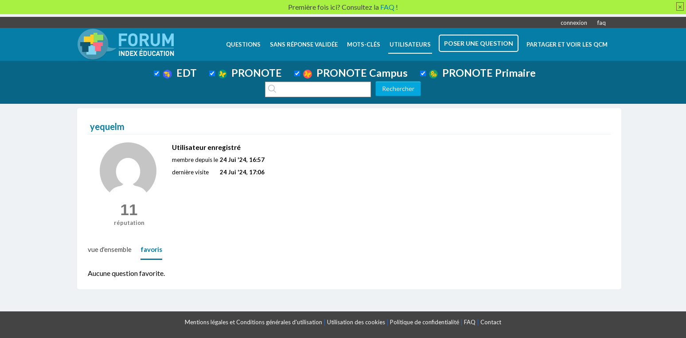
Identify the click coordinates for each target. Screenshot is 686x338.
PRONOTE (250, 73)
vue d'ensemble (110, 249)
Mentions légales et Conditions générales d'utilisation (253, 322)
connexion (574, 22)
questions (243, 44)
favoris (151, 249)
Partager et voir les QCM (567, 44)
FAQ (470, 322)
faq (601, 22)
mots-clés (363, 44)
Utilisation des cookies (356, 322)
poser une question (478, 43)
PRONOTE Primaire (482, 73)
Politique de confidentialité (424, 322)
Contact (490, 322)
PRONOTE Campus (355, 73)
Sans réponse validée (304, 44)
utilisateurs (410, 44)
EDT (180, 73)
